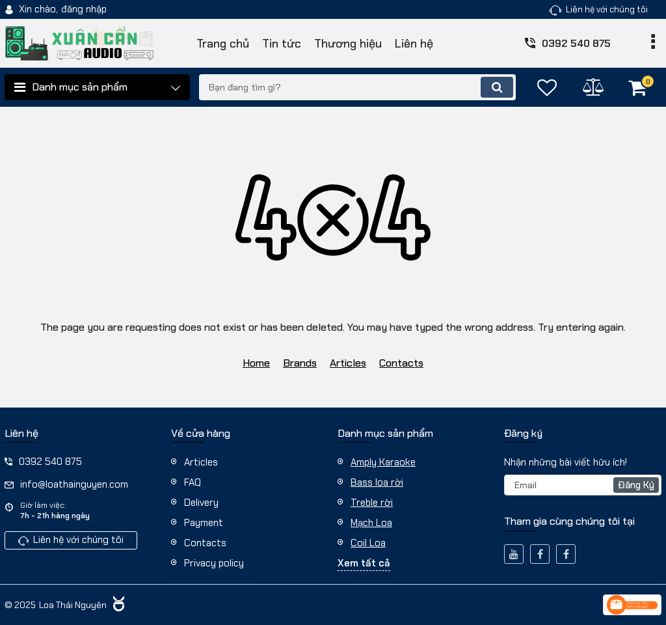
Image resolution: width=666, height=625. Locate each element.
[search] (357, 87)
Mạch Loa (371, 522)
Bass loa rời (377, 482)
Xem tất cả (364, 563)
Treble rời (372, 502)
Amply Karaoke (383, 462)
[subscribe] (582, 485)
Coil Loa (368, 542)
